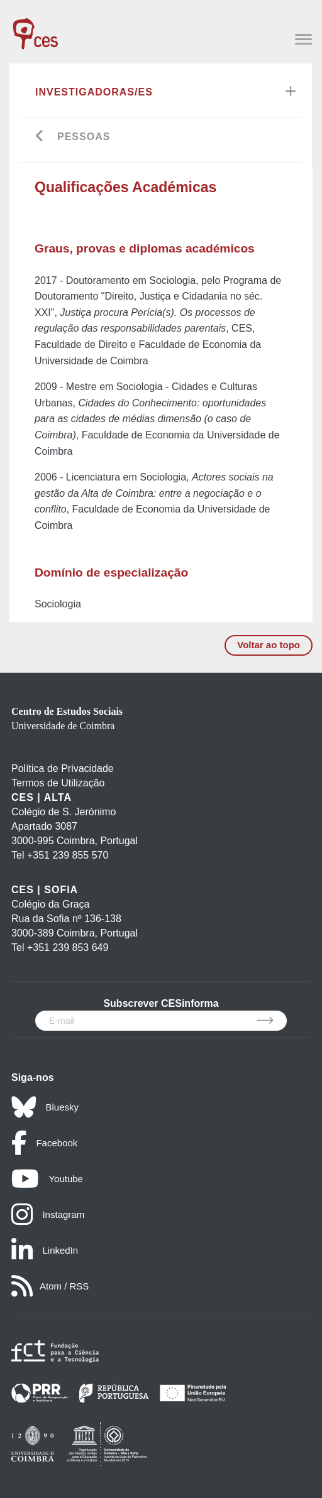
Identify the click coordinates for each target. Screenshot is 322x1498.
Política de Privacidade (62, 768)
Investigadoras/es (94, 92)
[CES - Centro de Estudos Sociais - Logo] (35, 27)
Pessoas (83, 136)
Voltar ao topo (268, 644)
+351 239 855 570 (67, 855)
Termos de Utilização (58, 783)
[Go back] (40, 137)
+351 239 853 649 (67, 947)
